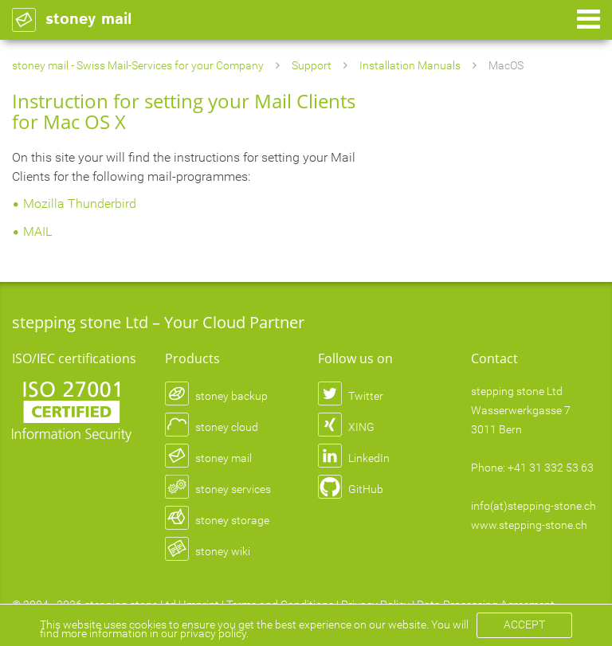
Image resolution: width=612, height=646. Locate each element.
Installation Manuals (410, 65)
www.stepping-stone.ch (529, 525)
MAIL (37, 231)
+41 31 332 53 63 (551, 467)
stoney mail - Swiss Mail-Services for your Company (138, 65)
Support (312, 65)
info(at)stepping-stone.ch (533, 505)
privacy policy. (214, 633)
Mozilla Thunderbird (79, 203)
